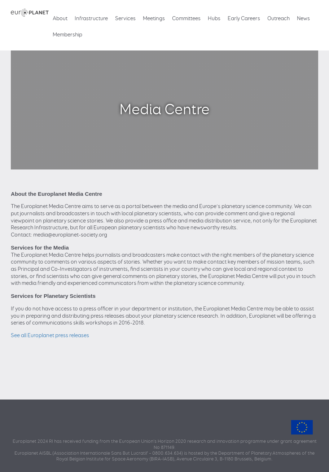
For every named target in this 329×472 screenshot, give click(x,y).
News (303, 19)
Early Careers (244, 19)
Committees (186, 19)
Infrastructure (91, 19)
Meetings (154, 19)
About (60, 19)
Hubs (214, 19)
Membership (67, 35)
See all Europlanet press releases (50, 335)
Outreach (278, 19)
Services (125, 19)
